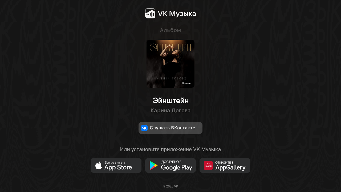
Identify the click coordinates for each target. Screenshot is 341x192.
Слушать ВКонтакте (168, 128)
